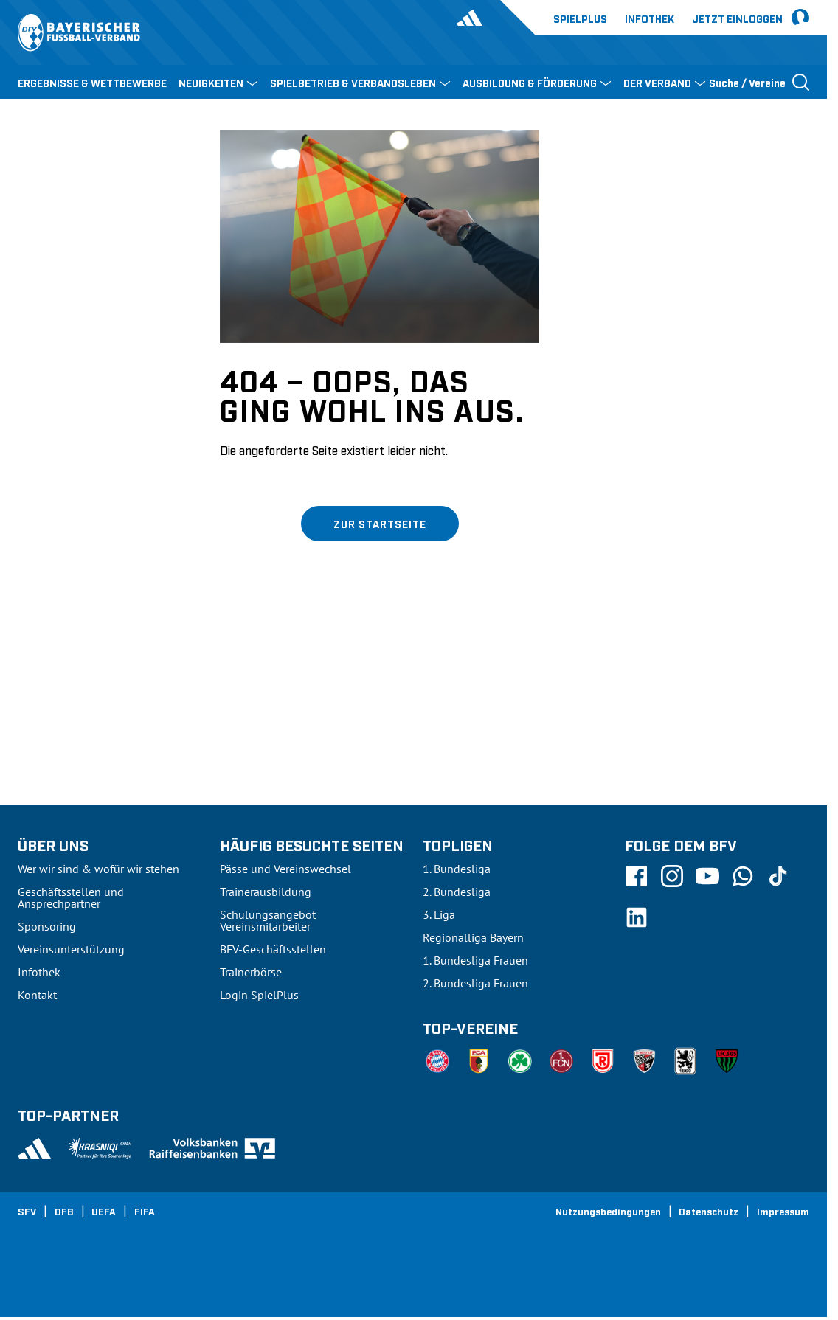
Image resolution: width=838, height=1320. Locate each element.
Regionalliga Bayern (473, 937)
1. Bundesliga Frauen (475, 960)
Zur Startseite (379, 523)
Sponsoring (47, 926)
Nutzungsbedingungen (608, 1211)
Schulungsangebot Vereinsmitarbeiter (268, 920)
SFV (27, 1211)
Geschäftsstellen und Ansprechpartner (71, 897)
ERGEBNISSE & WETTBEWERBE (92, 82)
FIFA (144, 1211)
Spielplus (580, 18)
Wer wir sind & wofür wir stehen (98, 868)
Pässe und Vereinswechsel (285, 868)
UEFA (103, 1211)
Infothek (649, 18)
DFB (64, 1211)
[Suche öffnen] (759, 82)
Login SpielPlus (259, 994)
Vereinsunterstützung (71, 949)
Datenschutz (708, 1211)
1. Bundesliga (457, 868)
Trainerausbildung (265, 891)
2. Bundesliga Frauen (475, 983)
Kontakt (37, 994)
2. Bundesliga (457, 891)
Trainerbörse (251, 972)
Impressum (783, 1211)
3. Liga (439, 914)
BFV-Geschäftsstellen (273, 949)
